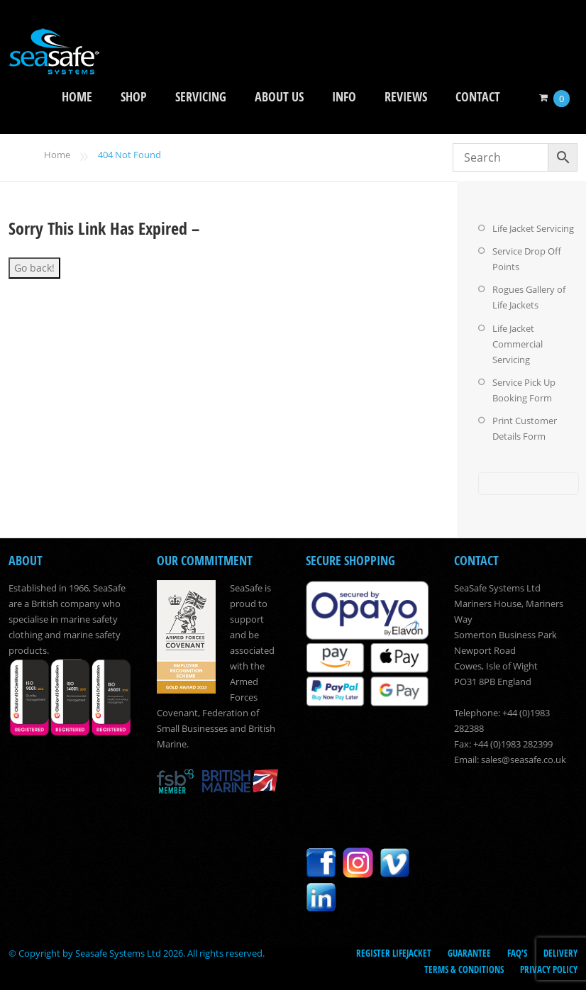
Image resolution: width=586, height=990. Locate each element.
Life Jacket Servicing (533, 228)
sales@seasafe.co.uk (523, 758)
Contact (477, 97)
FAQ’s (517, 952)
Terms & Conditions (464, 968)
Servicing (200, 97)
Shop (134, 97)
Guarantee (469, 952)
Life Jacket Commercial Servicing (517, 343)
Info (344, 97)
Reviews (406, 97)
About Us (279, 97)
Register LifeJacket (393, 952)
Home (77, 97)
